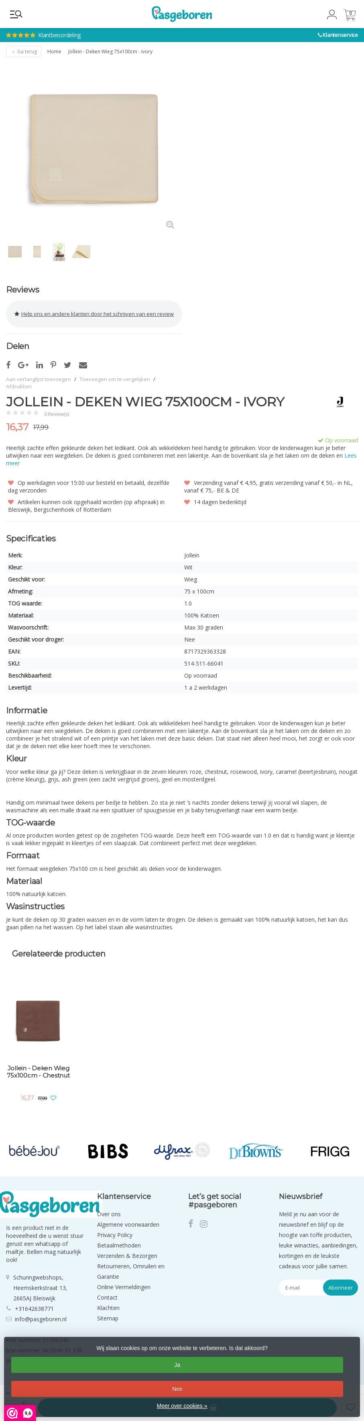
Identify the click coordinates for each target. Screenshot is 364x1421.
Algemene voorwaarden (128, 1224)
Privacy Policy (114, 1235)
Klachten (108, 1308)
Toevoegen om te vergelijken (114, 379)
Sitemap (107, 1318)
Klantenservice (340, 34)
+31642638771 (34, 1308)
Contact (107, 1297)
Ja (177, 1365)
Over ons (109, 1214)
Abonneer (340, 1287)
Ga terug (23, 51)
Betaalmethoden (119, 1245)
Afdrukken (19, 386)
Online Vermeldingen (123, 1287)
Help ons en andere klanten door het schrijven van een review (94, 314)
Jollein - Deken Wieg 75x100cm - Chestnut (38, 1072)
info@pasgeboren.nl (41, 1319)
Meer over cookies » (182, 1406)
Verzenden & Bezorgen (127, 1256)
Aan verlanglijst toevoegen (38, 379)
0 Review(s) (56, 414)
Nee (177, 1389)
